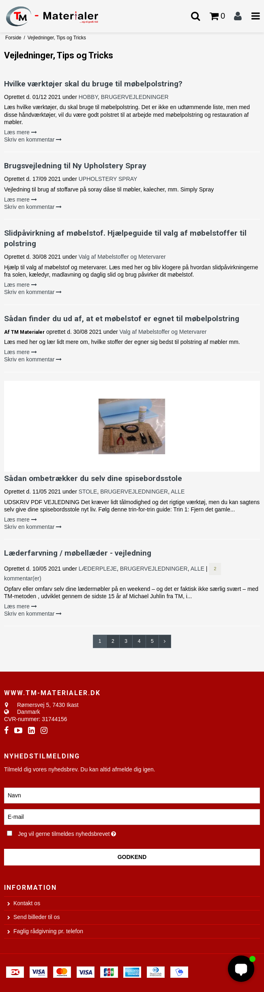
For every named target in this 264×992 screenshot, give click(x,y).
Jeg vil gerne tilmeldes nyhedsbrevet (87, 832)
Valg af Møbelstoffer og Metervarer (122, 256)
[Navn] (132, 795)
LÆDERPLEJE (98, 568)
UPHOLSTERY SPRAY (108, 179)
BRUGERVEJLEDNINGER (135, 97)
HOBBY (88, 97)
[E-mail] (132, 816)
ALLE (178, 491)
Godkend (132, 857)
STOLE (88, 491)
